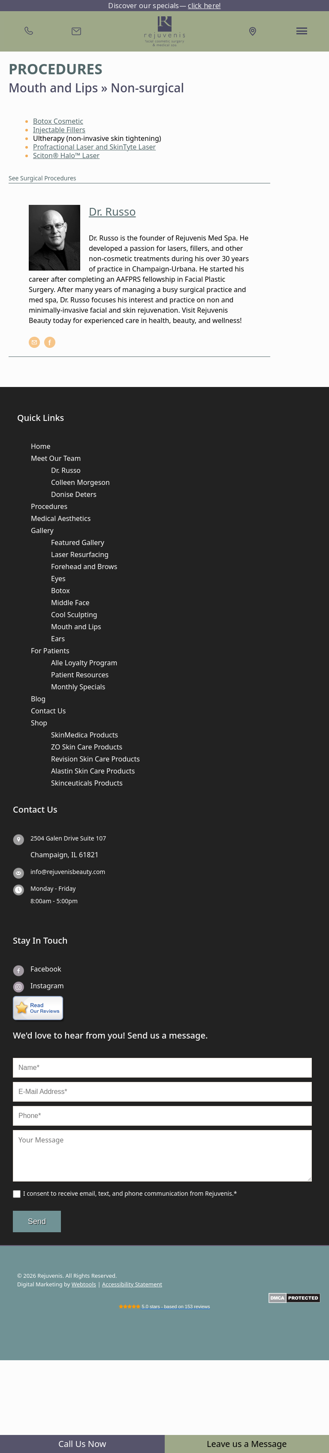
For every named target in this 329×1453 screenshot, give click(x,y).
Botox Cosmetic (58, 121)
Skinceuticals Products (87, 783)
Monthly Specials (78, 686)
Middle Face (70, 602)
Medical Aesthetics (61, 518)
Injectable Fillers (59, 129)
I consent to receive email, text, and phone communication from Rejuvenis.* (130, 1193)
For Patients (50, 650)
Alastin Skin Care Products (93, 771)
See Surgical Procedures (42, 178)
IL (74, 854)
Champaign (49, 854)
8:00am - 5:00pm (54, 901)
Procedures (49, 506)
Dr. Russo (66, 470)
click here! (204, 5)
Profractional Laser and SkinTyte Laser (94, 147)
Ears (58, 638)
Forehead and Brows (84, 566)
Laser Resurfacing (80, 554)
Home (41, 446)
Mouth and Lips (76, 626)
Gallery (42, 530)
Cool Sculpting (74, 614)
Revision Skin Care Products (95, 759)
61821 (89, 854)
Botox (60, 590)
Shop (39, 723)
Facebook (45, 969)
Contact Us (48, 711)
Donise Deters (74, 494)
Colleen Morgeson (80, 482)
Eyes (58, 578)
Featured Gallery (77, 542)
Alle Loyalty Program (84, 662)
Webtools (84, 1284)
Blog (38, 699)
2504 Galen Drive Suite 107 (68, 838)
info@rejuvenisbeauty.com (67, 872)
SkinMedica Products (84, 735)
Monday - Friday (52, 888)
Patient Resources (80, 674)
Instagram (47, 985)
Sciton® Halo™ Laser (66, 155)
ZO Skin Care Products (86, 747)
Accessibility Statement (132, 1284)
